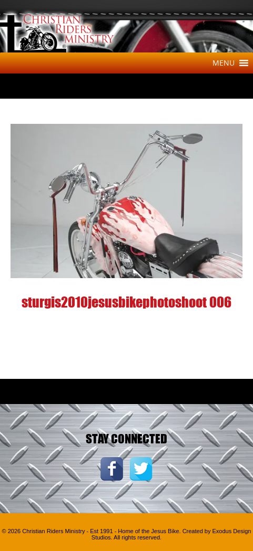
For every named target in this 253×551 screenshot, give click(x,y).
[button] (223, 62)
